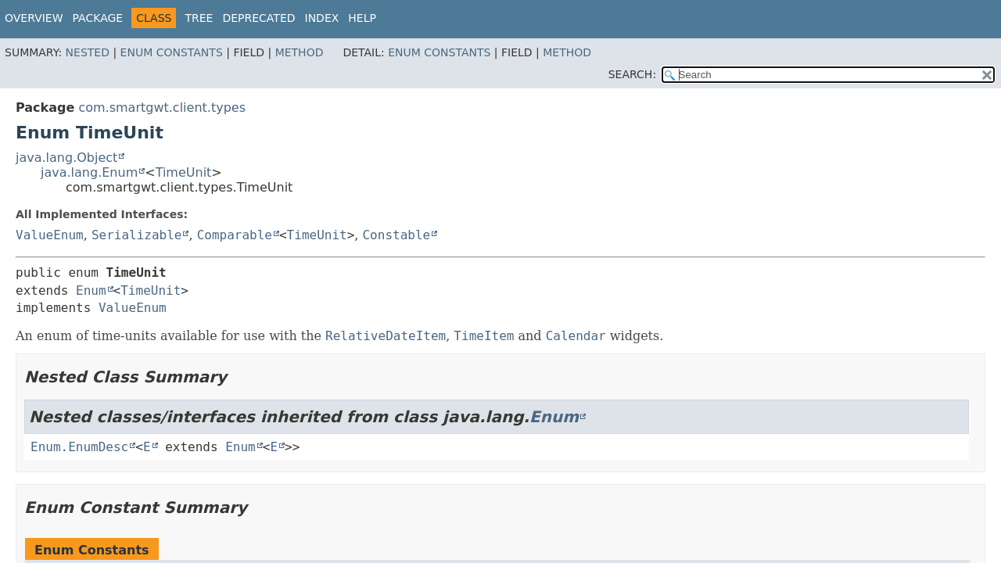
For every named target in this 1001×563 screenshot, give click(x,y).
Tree (199, 18)
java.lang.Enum (89, 172)
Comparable (234, 235)
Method (299, 52)
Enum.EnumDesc (79, 446)
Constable (396, 235)
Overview (34, 18)
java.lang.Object (66, 157)
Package (98, 18)
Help (362, 18)
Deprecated (258, 18)
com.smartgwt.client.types (162, 107)
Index (322, 18)
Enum (91, 290)
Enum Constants (171, 52)
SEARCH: (632, 74)
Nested (87, 52)
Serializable (136, 235)
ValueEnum (50, 235)
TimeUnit (184, 172)
